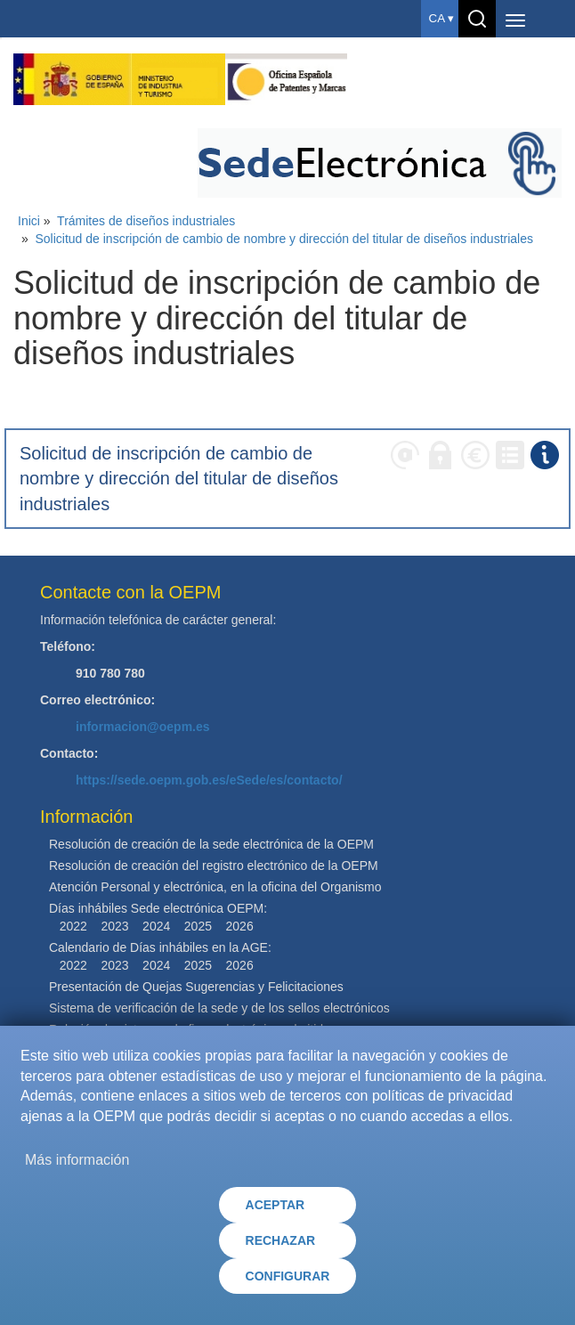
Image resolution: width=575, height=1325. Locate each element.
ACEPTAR (275, 1205)
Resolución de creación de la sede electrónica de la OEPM (211, 844)
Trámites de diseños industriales (146, 221)
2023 (114, 926)
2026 (240, 926)
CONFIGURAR (288, 1276)
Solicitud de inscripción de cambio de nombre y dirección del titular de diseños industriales (284, 239)
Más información (77, 1159)
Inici (29, 221)
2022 (73, 926)
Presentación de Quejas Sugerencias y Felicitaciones (196, 987)
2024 (156, 926)
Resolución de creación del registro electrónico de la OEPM (213, 865)
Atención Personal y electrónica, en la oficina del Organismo (215, 887)
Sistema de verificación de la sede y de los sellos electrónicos (219, 1008)
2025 (198, 926)
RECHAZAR (281, 1240)
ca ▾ (441, 18)
